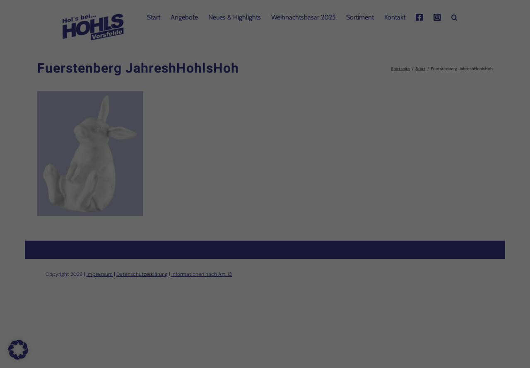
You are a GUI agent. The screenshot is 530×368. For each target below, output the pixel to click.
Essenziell (175, 181)
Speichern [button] (265, 234)
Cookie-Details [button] (227, 301)
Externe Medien (340, 181)
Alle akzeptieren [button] (265, 210)
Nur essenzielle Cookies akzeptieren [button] (265, 258)
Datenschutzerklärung (243, 154)
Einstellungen (190, 162)
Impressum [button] (307, 301)
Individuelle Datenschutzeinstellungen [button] (265, 283)
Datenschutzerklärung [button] (269, 301)
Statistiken (253, 181)
